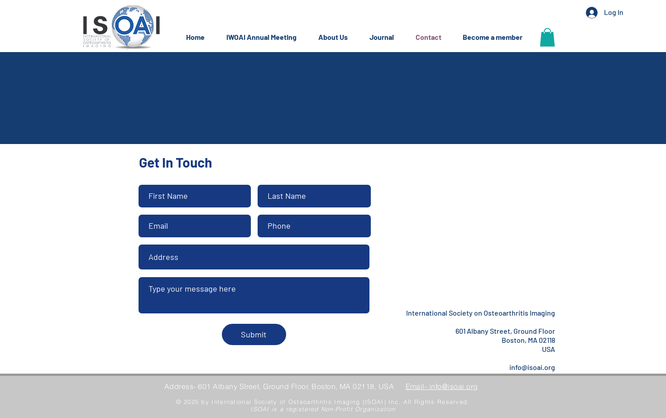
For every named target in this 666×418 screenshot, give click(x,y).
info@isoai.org (532, 367)
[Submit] (254, 334)
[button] (265, 37)
